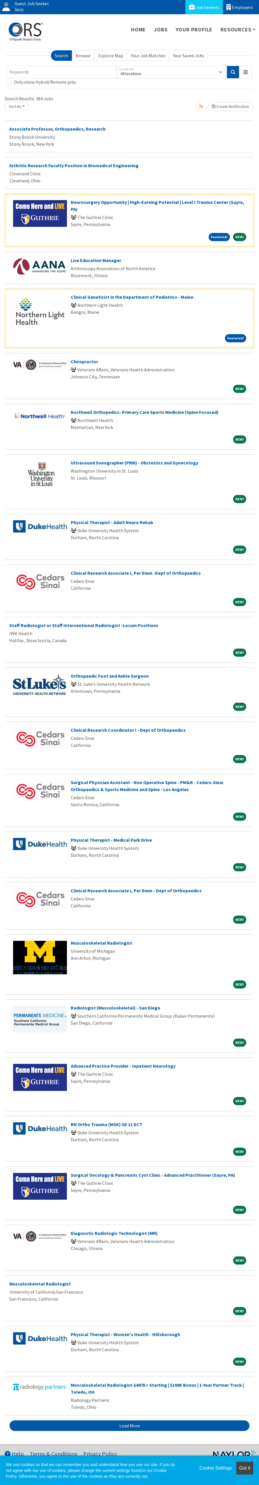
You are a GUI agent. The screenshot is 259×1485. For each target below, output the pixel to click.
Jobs (160, 29)
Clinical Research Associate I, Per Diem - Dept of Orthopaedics (136, 890)
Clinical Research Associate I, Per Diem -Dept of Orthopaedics (136, 573)
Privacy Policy (100, 1453)
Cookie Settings (215, 1468)
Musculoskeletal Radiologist (101, 943)
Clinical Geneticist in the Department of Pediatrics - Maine (132, 297)
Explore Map (110, 55)
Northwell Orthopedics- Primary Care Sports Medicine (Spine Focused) (145, 412)
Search (61, 55)
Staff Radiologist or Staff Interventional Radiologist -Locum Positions (83, 625)
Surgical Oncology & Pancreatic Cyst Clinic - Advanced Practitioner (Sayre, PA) (153, 1175)
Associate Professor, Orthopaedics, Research (57, 129)
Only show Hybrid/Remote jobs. (45, 82)
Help (14, 1453)
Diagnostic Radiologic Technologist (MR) (114, 1233)
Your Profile (194, 29)
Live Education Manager (96, 260)
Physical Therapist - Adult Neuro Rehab (112, 522)
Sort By (15, 106)
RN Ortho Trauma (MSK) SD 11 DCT (106, 1124)
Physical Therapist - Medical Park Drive (111, 840)
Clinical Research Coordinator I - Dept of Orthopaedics (128, 730)
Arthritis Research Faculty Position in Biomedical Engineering (74, 165)
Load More (129, 1426)
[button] (245, 72)
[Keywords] (62, 72)
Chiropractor (84, 361)
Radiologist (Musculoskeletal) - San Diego (115, 1008)
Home (138, 29)
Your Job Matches (148, 55)
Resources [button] (236, 29)
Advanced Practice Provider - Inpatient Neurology (123, 1066)
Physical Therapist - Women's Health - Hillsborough (125, 1334)
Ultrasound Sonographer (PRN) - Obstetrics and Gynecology (134, 463)
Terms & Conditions (53, 1453)
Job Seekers (204, 7)
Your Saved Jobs (188, 55)
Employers (239, 7)
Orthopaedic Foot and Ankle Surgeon (110, 676)
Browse (83, 55)
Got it (244, 1468)
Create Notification (230, 106)
